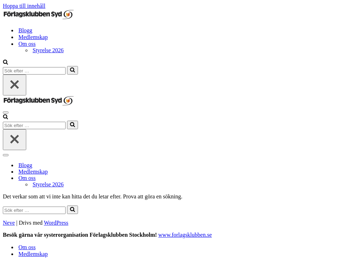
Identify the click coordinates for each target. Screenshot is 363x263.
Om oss (26, 247)
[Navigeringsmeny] (6, 112)
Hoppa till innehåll (24, 6)
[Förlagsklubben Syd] (38, 18)
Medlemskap (33, 37)
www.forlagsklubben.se (185, 235)
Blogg (25, 30)
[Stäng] (14, 85)
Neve (9, 223)
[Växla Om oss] (127, 178)
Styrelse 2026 (48, 50)
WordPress (56, 223)
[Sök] (5, 63)
